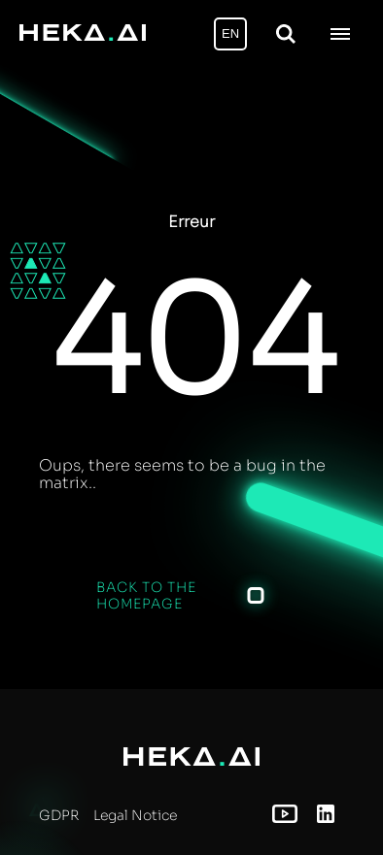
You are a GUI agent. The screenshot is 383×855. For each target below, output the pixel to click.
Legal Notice (135, 815)
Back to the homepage (146, 594)
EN (230, 33)
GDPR (59, 815)
